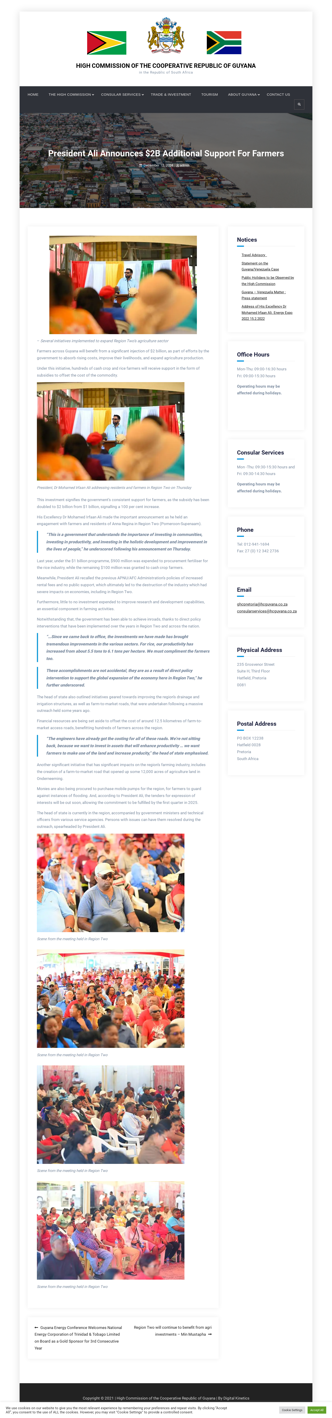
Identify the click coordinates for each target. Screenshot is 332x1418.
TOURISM (209, 94)
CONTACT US (278, 94)
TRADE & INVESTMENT (171, 94)
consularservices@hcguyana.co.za (267, 611)
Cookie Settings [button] (292, 1410)
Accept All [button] (316, 1410)
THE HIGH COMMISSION (70, 94)
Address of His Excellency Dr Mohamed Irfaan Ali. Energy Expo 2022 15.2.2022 (267, 312)
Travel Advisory (254, 255)
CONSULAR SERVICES (121, 94)
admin (184, 165)
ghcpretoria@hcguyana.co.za (262, 604)
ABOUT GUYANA (242, 94)
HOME (33, 94)
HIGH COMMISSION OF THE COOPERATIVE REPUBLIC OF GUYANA (166, 65)
